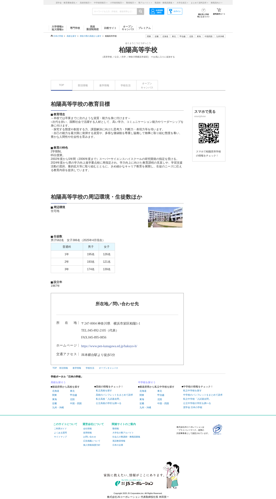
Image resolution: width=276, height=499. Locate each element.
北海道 (165, 36)
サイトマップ (60, 437)
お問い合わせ (89, 437)
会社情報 (87, 428)
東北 (72, 391)
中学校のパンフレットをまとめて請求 (203, 394)
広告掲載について (91, 441)
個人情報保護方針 (91, 445)
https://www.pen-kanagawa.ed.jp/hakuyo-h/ (109, 346)
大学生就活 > (182, 3)
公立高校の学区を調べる (108, 403)
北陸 (72, 399)
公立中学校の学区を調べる (197, 403)
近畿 (54, 403)
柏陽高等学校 (138, 49)
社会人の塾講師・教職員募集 (126, 437)
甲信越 (73, 395)
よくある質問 (60, 432)
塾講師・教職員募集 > (164, 3)
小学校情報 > (116, 3)
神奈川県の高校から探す (90, 36)
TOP (61, 85)
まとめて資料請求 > (199, 3)
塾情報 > (131, 3)
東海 (54, 399)
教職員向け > (216, 3)
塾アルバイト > (145, 3)
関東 (54, 395)
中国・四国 (76, 403)
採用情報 (87, 432)
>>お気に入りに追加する (163, 57)
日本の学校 (58, 36)
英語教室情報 (118, 441)
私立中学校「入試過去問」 (197, 399)
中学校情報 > (100, 3)
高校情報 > (85, 3)
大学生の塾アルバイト (123, 432)
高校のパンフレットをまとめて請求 (114, 394)
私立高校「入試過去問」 (108, 399)
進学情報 (104, 85)
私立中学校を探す (192, 390)
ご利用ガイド (60, 428)
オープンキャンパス (147, 85)
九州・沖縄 (58, 407)
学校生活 (126, 85)
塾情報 (115, 428)
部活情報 (83, 85)
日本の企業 (117, 445)
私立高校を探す (104, 390)
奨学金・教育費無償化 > (66, 3)
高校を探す (71, 36)
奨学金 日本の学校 (192, 407)
